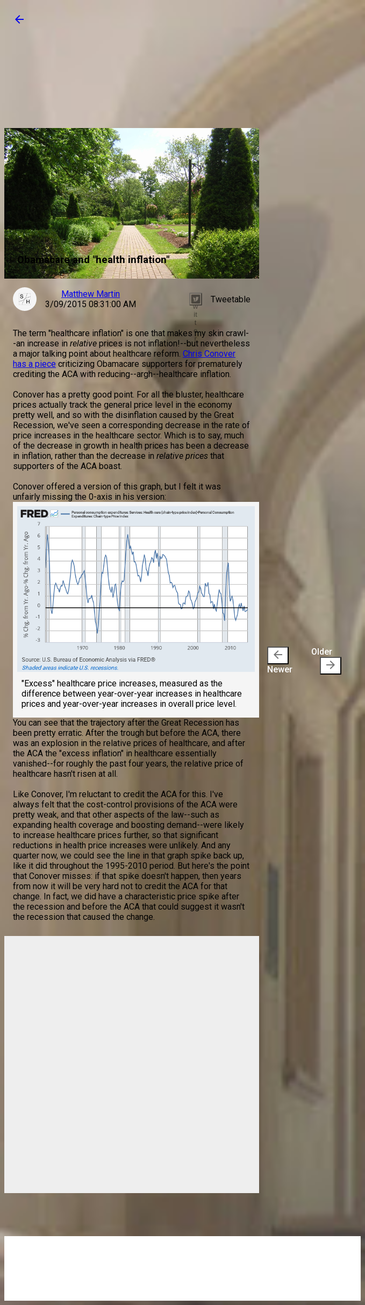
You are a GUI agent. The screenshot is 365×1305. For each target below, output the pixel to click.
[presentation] (278, 655)
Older (326, 661)
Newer (279, 661)
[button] (19, 23)
